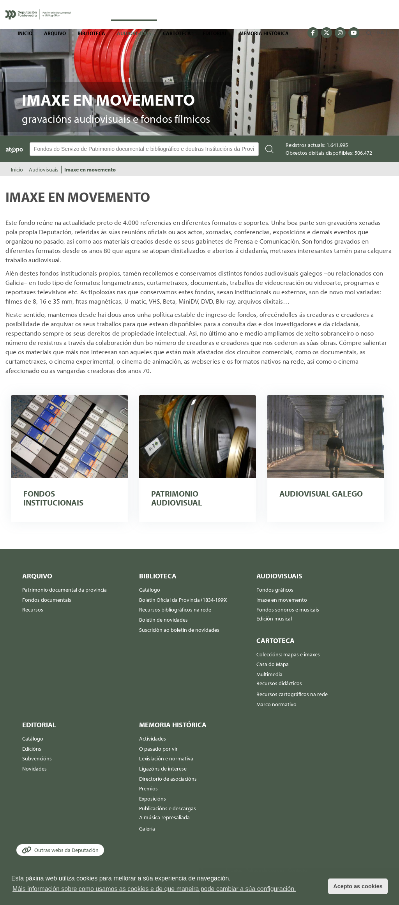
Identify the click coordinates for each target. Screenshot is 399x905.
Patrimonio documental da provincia (64, 589)
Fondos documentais (46, 599)
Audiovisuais (134, 33)
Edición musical (274, 618)
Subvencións (37, 758)
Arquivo (55, 33)
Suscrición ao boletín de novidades (179, 629)
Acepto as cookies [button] (357, 886)
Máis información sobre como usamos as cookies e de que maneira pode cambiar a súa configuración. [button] (154, 889)
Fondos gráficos (274, 589)
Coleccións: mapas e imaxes (288, 654)
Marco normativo (276, 704)
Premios (148, 788)
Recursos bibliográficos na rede (175, 609)
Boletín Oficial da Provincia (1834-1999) (183, 599)
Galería (147, 828)
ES (391, 32)
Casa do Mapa (272, 664)
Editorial (215, 33)
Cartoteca (177, 33)
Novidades (34, 768)
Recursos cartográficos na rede (292, 694)
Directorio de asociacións (168, 778)
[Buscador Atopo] (144, 149)
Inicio (25, 33)
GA (380, 32)
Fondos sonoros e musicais (287, 609)
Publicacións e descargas (167, 808)
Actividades (152, 738)
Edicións (31, 748)
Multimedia (269, 674)
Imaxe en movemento (90, 169)
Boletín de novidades (163, 619)
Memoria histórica (264, 33)
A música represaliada (164, 817)
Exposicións (152, 798)
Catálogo (149, 589)
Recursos (32, 609)
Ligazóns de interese (163, 768)
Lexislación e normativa (166, 758)
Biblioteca (91, 33)
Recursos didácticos (279, 683)
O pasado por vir (158, 748)
